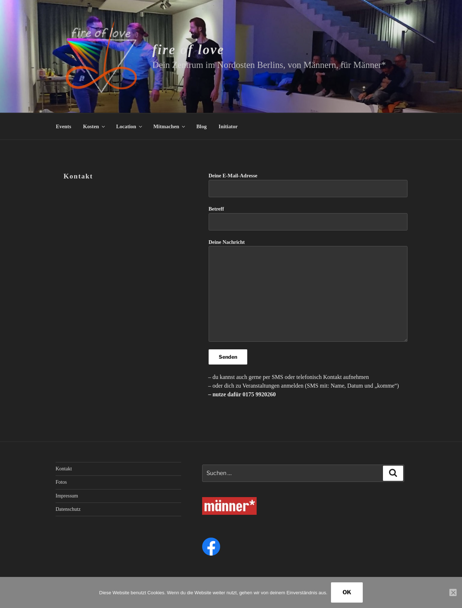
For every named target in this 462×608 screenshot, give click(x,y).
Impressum (67, 496)
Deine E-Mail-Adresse (308, 185)
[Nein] (453, 592)
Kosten (94, 126)
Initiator (228, 126)
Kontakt (64, 468)
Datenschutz (68, 509)
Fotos (61, 482)
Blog (201, 126)
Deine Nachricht (308, 290)
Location (129, 126)
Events (63, 126)
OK (347, 592)
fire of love (188, 49)
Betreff (308, 218)
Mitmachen (169, 126)
